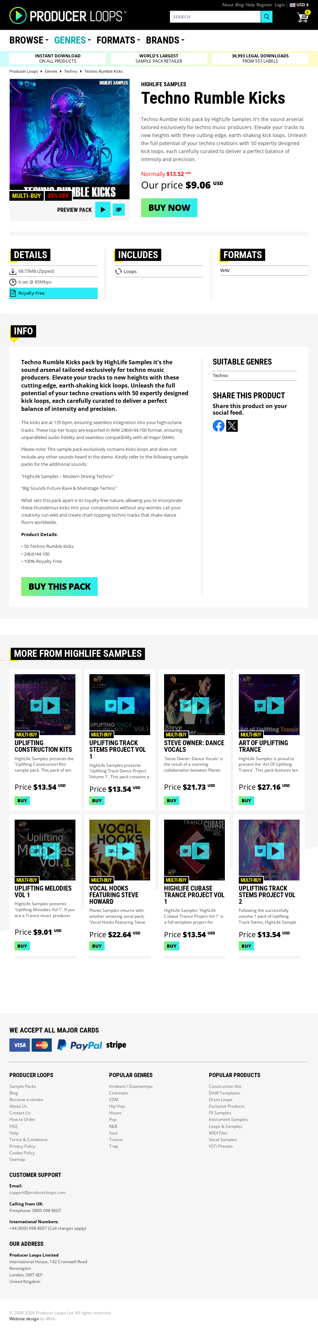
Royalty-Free (31, 293)
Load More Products (159, 983)
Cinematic (119, 1093)
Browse (26, 40)
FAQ (13, 1126)
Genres (70, 40)
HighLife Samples (163, 84)
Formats (116, 40)
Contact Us (20, 1113)
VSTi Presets (221, 1146)
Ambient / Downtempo (131, 1086)
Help (250, 5)
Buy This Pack (59, 586)
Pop (112, 1119)
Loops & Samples (225, 1126)
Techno (220, 375)
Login (280, 5)
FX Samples (220, 1113)
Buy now (169, 207)
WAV (225, 270)
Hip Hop (117, 1106)
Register (264, 5)
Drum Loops (221, 1099)
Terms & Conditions (28, 1139)
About (228, 5)
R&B (113, 1126)
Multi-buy (26, 195)
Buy (22, 800)
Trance (116, 1139)
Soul (113, 1133)
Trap (113, 1146)
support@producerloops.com (37, 1192)
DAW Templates (224, 1093)
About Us (18, 1106)
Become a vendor (26, 1099)
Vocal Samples (223, 1139)
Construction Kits (225, 1086)
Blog (239, 5)
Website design (24, 1319)
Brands (162, 40)
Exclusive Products (227, 1106)
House (115, 1113)
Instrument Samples (228, 1119)
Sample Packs (22, 1086)
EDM (114, 1099)
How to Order (22, 1119)
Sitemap (17, 1159)
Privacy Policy (22, 1146)
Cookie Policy (22, 1153)
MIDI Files (218, 1133)
